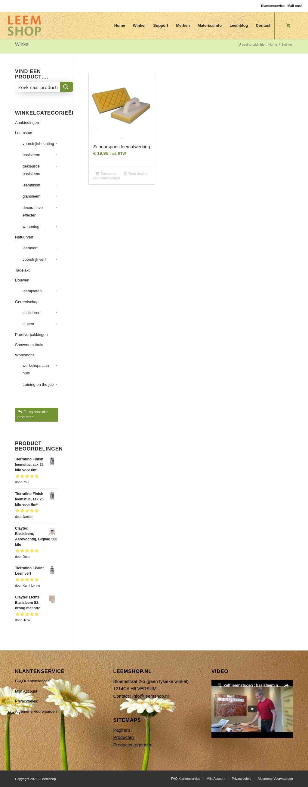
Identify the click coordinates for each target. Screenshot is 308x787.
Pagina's (121, 730)
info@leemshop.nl (151, 696)
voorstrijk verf (34, 259)
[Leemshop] (24, 25)
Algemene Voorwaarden (36, 711)
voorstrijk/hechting (38, 143)
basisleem (31, 154)
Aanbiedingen (27, 122)
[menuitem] (119, 25)
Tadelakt (22, 270)
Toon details (135, 174)
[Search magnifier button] (67, 87)
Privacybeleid (26, 701)
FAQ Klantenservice (32, 681)
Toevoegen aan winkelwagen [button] (106, 176)
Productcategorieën (132, 744)
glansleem (31, 196)
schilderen (31, 312)
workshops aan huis (36, 369)
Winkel (22, 44)
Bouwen (22, 280)
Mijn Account (26, 691)
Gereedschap (26, 302)
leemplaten (32, 291)
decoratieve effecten (33, 211)
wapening (31, 226)
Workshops (25, 355)
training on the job (38, 384)
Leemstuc (23, 133)
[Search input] (37, 86)
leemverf (30, 248)
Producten (123, 737)
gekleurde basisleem (31, 170)
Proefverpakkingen (31, 334)
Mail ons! (295, 6)
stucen (28, 323)
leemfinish (31, 185)
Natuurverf (24, 237)
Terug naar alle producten (32, 414)
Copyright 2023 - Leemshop (35, 779)
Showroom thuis (29, 345)
